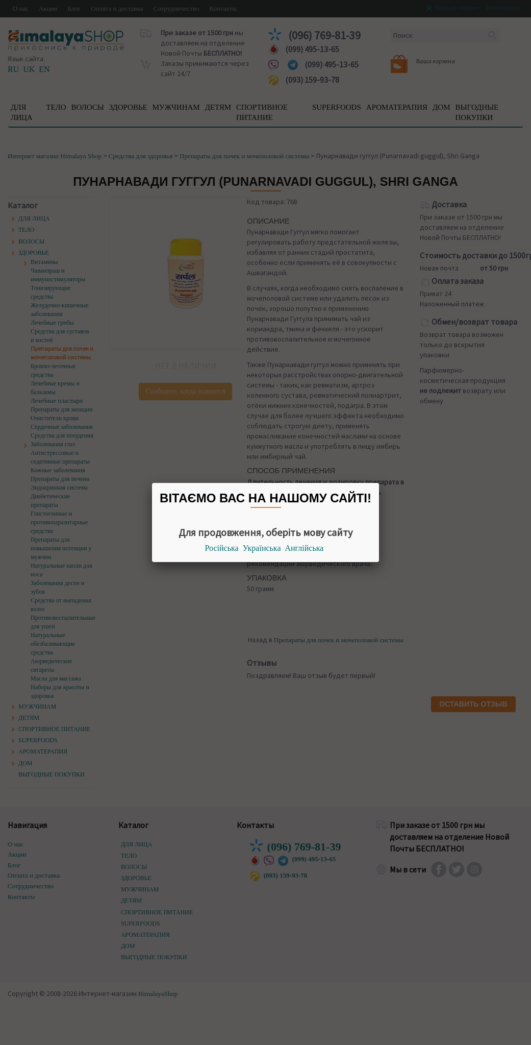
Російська (222, 548)
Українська (262, 548)
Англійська (304, 548)
